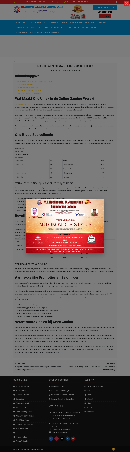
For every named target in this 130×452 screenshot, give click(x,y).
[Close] (126, 3)
